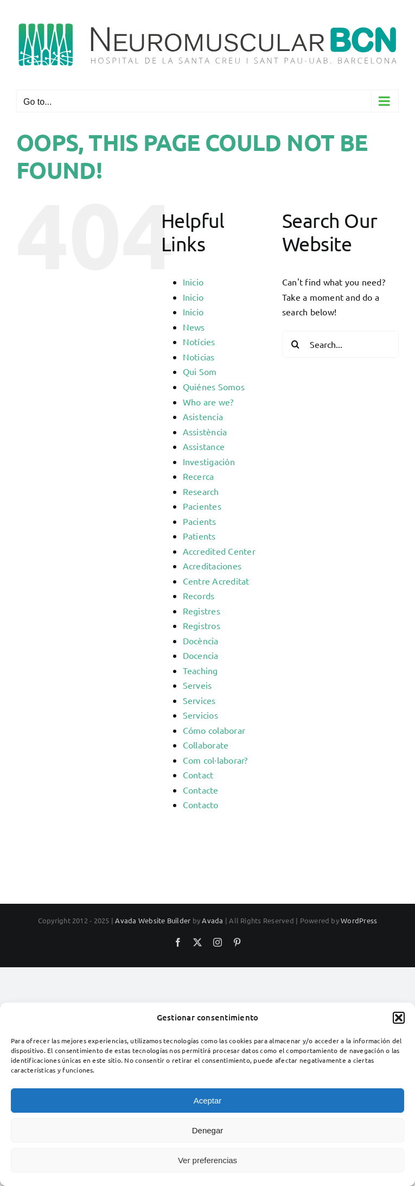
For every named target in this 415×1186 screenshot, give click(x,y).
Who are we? (208, 401)
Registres (201, 610)
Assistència (205, 431)
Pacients (199, 521)
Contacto (201, 804)
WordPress (359, 920)
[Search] (295, 344)
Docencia (201, 655)
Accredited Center (219, 551)
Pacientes (202, 505)
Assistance (204, 446)
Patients (199, 535)
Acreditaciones (212, 565)
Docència (201, 640)
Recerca (198, 476)
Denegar (208, 1130)
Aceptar (208, 1100)
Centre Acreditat (216, 580)
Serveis (197, 685)
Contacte (201, 789)
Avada (212, 920)
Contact (198, 774)
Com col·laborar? (215, 759)
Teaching (200, 670)
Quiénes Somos (214, 386)
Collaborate (206, 744)
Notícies (199, 341)
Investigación (209, 461)
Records (199, 595)
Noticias (199, 356)
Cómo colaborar (214, 730)
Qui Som (200, 371)
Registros (201, 625)
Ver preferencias (207, 1160)
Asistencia (203, 416)
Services (199, 700)
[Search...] (340, 344)
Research (201, 491)
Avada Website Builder (152, 920)
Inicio (193, 281)
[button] (398, 1017)
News (194, 326)
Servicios (200, 714)
